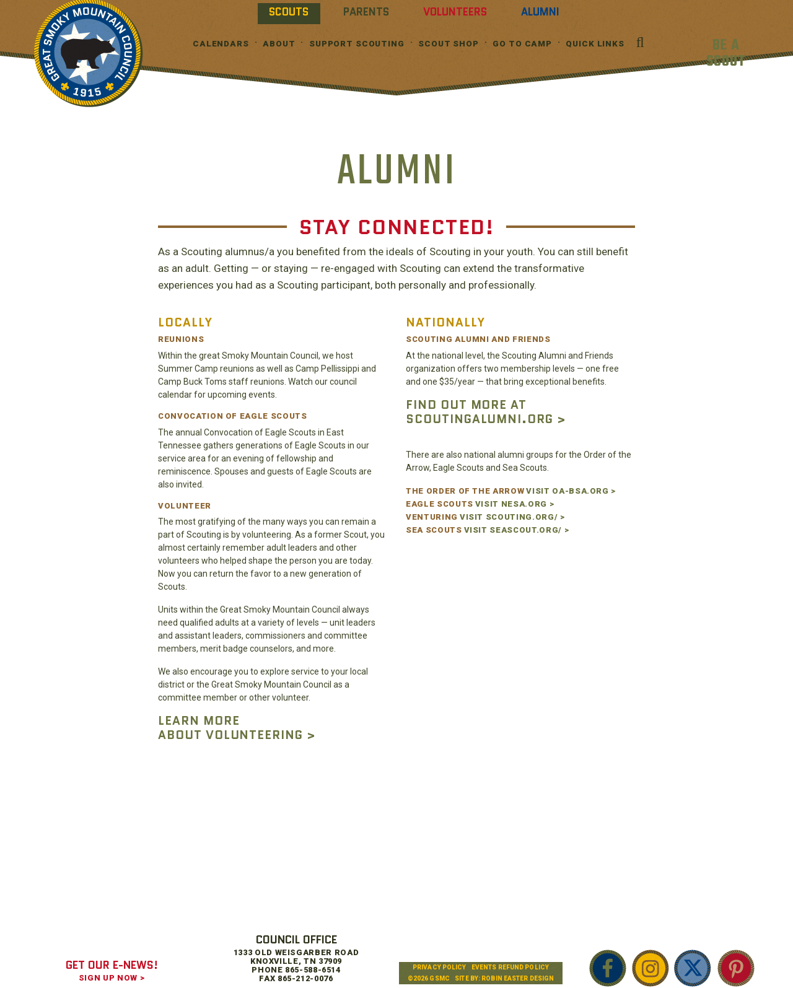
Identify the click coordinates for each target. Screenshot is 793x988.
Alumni (540, 11)
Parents (366, 11)
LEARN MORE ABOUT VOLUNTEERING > (236, 727)
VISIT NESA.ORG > (514, 504)
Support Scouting (357, 43)
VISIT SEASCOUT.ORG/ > (516, 530)
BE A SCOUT (726, 53)
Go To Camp (522, 43)
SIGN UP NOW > (111, 977)
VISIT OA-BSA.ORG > (571, 491)
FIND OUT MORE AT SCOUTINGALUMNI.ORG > (486, 411)
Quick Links (595, 43)
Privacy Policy (439, 967)
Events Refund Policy (510, 967)
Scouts (289, 11)
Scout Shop (448, 43)
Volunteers (455, 11)
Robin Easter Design (517, 978)
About (279, 43)
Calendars (221, 43)
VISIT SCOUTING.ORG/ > (512, 517)
